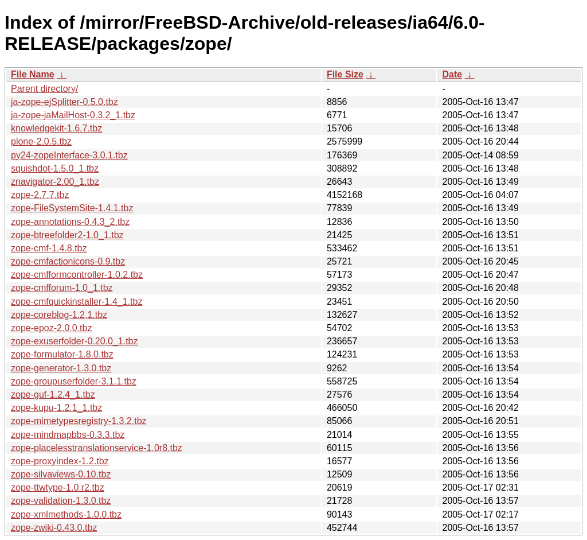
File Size (345, 74)
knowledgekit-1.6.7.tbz (56, 128)
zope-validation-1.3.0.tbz (61, 501)
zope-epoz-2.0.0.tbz (51, 328)
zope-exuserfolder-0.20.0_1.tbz (74, 341)
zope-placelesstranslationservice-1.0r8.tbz (96, 448)
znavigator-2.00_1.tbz (55, 182)
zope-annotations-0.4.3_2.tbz (70, 222)
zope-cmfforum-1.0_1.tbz (62, 288)
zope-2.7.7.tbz (40, 195)
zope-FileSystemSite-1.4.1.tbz (72, 208)
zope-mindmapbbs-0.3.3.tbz (67, 435)
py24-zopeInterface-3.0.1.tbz (69, 155)
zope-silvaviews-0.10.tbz (61, 474)
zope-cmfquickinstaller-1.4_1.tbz (76, 301)
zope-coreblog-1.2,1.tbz (59, 315)
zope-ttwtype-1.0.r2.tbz (57, 487)
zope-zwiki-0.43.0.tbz (54, 528)
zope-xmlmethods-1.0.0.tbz (66, 514)
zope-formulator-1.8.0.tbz (62, 354)
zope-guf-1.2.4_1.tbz (53, 394)
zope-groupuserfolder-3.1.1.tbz (73, 381)
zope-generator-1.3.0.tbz (61, 368)
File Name (32, 74)
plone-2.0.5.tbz (41, 141)
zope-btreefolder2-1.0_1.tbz (67, 235)
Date (452, 74)
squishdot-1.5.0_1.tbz (55, 168)
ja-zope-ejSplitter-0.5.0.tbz (64, 102)
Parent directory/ (44, 89)
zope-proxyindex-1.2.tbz (60, 461)
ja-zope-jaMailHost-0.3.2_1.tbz (73, 115)
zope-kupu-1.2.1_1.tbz (56, 408)
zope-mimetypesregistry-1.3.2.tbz (79, 421)
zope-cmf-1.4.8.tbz (49, 248)
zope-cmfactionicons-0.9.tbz (68, 261)
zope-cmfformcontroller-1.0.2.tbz (77, 274)
